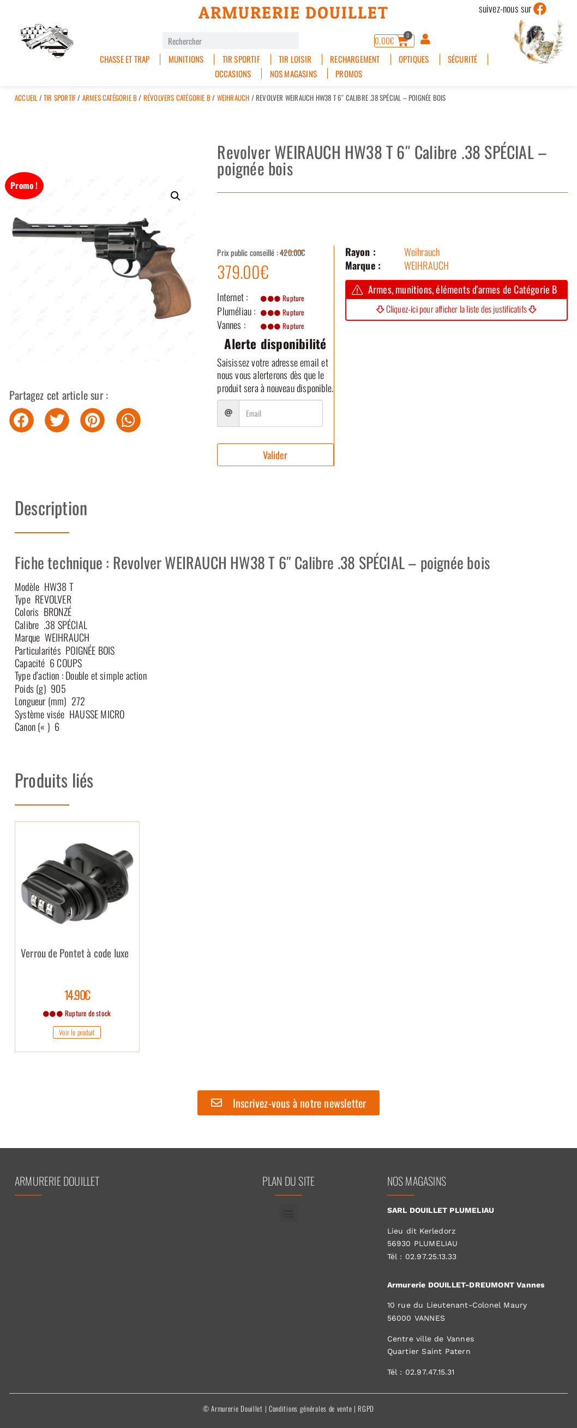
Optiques (414, 59)
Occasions (233, 74)
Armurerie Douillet (294, 12)
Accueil (26, 97)
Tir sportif (241, 59)
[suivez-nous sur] (540, 8)
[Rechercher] (307, 40)
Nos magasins (293, 74)
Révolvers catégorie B (177, 97)
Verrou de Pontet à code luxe (75, 954)
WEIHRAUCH (426, 265)
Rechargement (355, 59)
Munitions (186, 59)
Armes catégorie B (109, 97)
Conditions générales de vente (310, 1408)
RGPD (366, 1408)
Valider (275, 455)
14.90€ (77, 994)
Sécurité (463, 59)
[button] (175, 196)
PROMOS (348, 74)
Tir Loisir (295, 59)
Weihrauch (233, 97)
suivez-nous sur (505, 8)
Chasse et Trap (125, 59)
